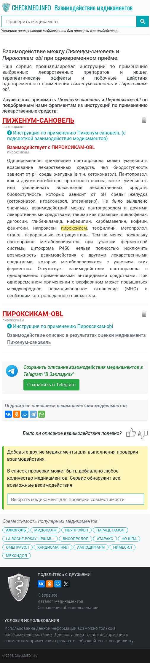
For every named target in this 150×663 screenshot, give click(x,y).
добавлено (91, 471)
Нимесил (122, 547)
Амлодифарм (91, 547)
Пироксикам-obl (32, 314)
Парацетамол (110, 530)
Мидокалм (45, 530)
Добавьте (17, 452)
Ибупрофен (76, 530)
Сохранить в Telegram (51, 384)
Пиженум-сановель (38, 120)
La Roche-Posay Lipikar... (30, 539)
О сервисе (48, 595)
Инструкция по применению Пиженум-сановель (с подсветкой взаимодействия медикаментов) (66, 135)
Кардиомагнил (53, 547)
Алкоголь (16, 530)
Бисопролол (75, 539)
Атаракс (105, 539)
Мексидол (16, 555)
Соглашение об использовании (68, 607)
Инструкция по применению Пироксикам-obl (63, 326)
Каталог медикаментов (60, 601)
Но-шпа (129, 539)
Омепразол (17, 547)
